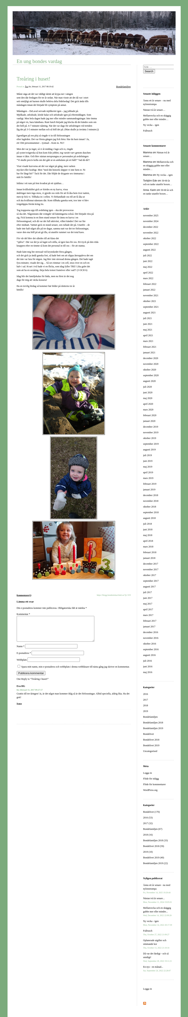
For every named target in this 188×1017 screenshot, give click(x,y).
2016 (145, 694)
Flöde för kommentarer (154, 784)
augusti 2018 (149, 518)
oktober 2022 (149, 238)
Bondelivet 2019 (151, 745)
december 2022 (150, 227)
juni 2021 (148, 324)
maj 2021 (147, 329)
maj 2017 (147, 603)
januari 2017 (149, 626)
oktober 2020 (149, 369)
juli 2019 (147, 455)
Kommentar (23, 614)
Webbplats (22, 664)
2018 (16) (148, 834)
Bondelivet (148, 734)
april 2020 (148, 403)
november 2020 (150, 364)
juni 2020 (148, 392)
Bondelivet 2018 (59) (153, 846)
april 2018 (148, 540)
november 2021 (150, 295)
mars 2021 (148, 341)
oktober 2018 (149, 506)
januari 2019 (149, 489)
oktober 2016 (149, 643)
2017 (145, 699)
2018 (145, 705)
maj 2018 (147, 535)
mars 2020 (148, 409)
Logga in (147, 773)
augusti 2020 (149, 381)
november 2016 (150, 638)
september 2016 (151, 649)
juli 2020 (147, 386)
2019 (145, 711)
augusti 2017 (149, 586)
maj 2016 (147, 672)
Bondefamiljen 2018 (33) (155, 840)
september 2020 (151, 375)
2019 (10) (148, 851)
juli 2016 (147, 660)
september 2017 (151, 580)
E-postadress (24, 658)
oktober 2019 (149, 438)
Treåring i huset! (34, 79)
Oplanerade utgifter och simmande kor (156, 944)
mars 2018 (148, 546)
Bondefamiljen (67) (152, 829)
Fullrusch (147, 130)
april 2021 (148, 335)
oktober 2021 (149, 301)
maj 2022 (147, 266)
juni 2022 (148, 261)
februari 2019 (149, 483)
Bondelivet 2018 (151, 739)
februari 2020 (149, 415)
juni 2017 (148, 598)
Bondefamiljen (123, 86)
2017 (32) (148, 823)
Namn (20, 651)
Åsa (26, 86)
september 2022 (151, 244)
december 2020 (150, 358)
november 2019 (150, 432)
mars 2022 (148, 278)
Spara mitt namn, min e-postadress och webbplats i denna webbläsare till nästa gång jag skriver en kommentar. (75, 671)
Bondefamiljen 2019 (153, 728)
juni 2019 (148, 461)
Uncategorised (150, 751)
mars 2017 (148, 615)
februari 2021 (149, 346)
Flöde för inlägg (151, 778)
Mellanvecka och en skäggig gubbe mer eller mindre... (157, 911)
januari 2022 (149, 289)
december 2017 (150, 563)
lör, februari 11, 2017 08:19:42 (41, 86)
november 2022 (150, 232)
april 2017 (148, 609)
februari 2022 (149, 284)
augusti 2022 (149, 249)
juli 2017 (147, 592)
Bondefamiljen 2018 (153, 722)
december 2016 (150, 632)
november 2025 (150, 215)
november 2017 (150, 569)
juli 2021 (147, 318)
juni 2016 (148, 666)
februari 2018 (149, 552)
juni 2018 (148, 529)
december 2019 (150, 426)
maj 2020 (147, 398)
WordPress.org (150, 790)
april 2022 (148, 272)
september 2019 (151, 443)
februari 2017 (149, 620)
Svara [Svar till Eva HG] (19, 708)
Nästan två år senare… (154, 109)
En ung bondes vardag (39, 61)
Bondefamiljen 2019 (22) (155, 863)
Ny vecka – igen (151, 125)
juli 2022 (147, 255)
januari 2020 (149, 421)
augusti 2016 (149, 655)
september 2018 (151, 512)
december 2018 (150, 495)
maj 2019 (147, 466)
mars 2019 (148, 478)
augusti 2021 (149, 312)
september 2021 (151, 306)
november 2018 (150, 501)
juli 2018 (147, 523)
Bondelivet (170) (151, 811)
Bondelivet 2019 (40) (153, 857)
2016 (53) (148, 817)
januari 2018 (149, 558)
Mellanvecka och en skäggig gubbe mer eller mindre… (158, 165)
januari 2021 (149, 352)
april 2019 (148, 472)
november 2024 (150, 221)
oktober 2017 (149, 575)
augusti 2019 (149, 449)
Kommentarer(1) (24, 595)
